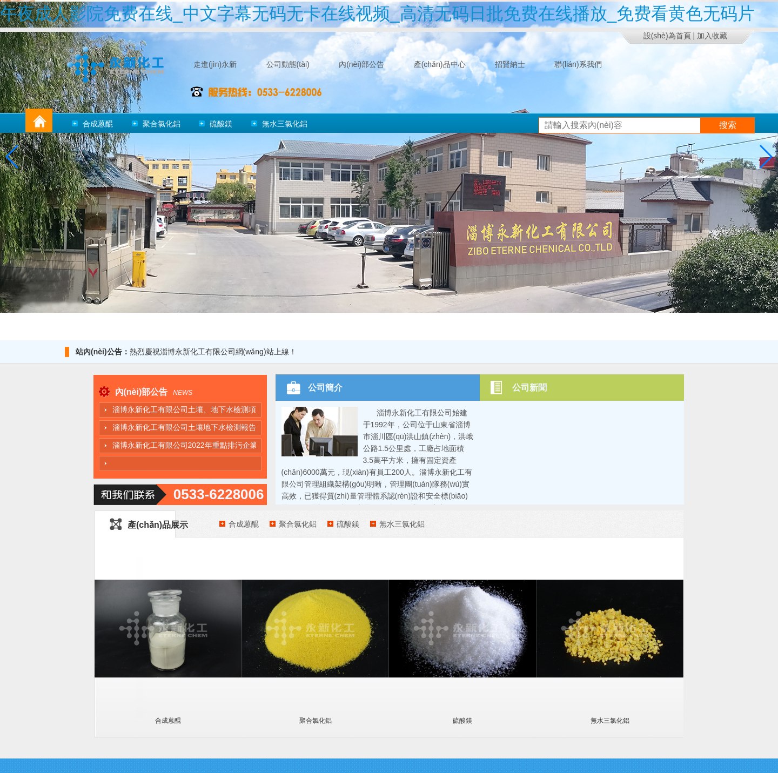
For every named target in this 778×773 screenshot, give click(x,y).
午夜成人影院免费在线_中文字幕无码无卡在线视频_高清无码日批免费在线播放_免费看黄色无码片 (377, 13)
